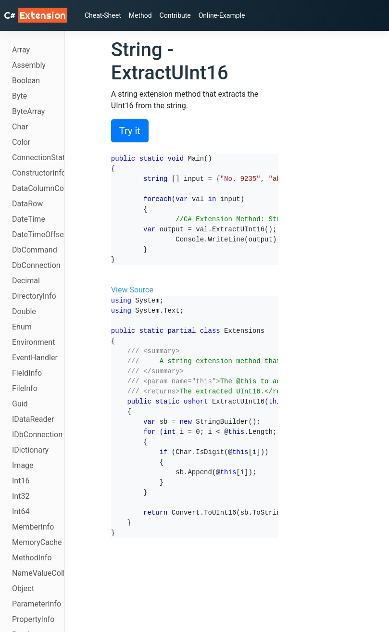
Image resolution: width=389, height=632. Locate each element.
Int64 (20, 511)
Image (23, 465)
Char (20, 126)
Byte (19, 96)
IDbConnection (37, 434)
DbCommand (34, 249)
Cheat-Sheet (103, 15)
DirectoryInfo (34, 296)
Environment (33, 342)
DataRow (27, 203)
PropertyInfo (33, 619)
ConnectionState (38, 157)
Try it (129, 131)
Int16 (20, 480)
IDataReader (33, 419)
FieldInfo (27, 373)
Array (21, 49)
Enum (22, 326)
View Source (132, 289)
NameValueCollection (38, 573)
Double (24, 311)
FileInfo (25, 388)
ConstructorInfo (38, 172)
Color (21, 142)
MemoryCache (37, 542)
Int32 (20, 496)
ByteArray (28, 111)
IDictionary (30, 450)
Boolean (26, 80)
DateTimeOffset (38, 234)
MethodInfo (32, 557)
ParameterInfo (36, 603)
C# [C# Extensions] (35, 15)
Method (140, 15)
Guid (20, 403)
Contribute (175, 15)
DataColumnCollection (38, 188)
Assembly (29, 65)
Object (23, 588)
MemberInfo (33, 526)
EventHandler (35, 357)
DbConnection (36, 265)
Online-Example (222, 15)
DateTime (28, 219)
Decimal (26, 280)
